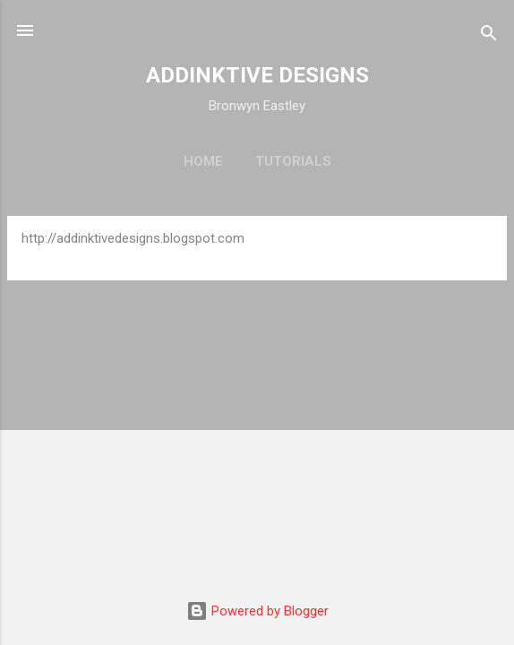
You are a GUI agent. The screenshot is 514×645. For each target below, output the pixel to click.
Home (203, 161)
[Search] (489, 36)
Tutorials (293, 161)
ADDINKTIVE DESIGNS (257, 75)
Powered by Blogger (257, 611)
